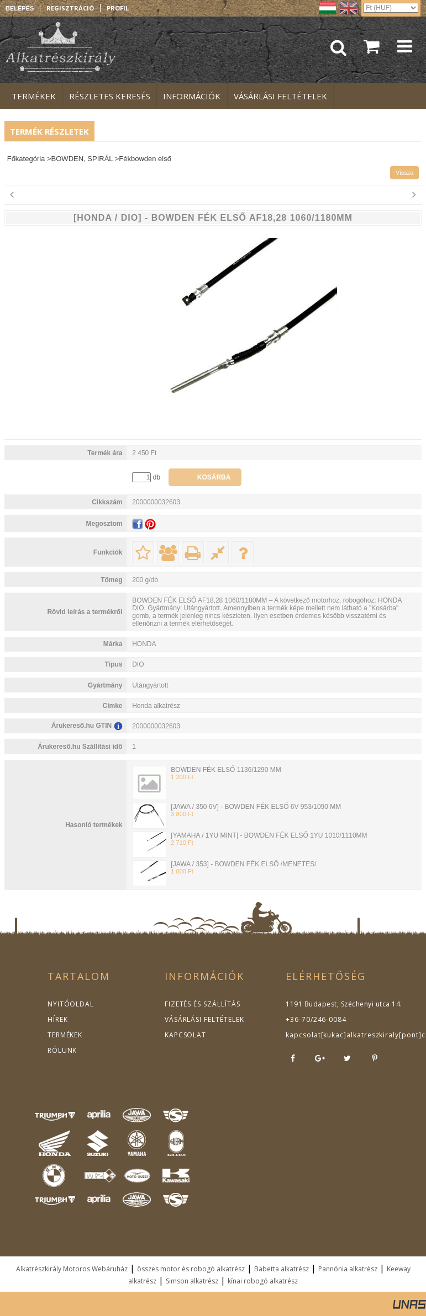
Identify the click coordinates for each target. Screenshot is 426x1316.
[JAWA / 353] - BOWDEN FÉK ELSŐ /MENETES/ (243, 864)
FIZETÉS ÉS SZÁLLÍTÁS (200, 1004)
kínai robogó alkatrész (263, 1281)
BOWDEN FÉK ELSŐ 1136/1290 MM (226, 770)
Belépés (20, 8)
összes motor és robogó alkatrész (191, 1269)
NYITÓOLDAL (70, 1004)
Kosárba (214, 477)
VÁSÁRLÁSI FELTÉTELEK (202, 1019)
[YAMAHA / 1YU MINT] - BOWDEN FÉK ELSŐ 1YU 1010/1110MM (269, 835)
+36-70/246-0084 (314, 1019)
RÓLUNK (62, 1050)
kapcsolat (302, 1035)
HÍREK (57, 1019)
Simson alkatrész (192, 1281)
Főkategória (26, 158)
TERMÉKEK (64, 1035)
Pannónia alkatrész (347, 1269)
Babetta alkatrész (281, 1269)
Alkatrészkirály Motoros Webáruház (72, 1269)
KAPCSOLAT (184, 1035)
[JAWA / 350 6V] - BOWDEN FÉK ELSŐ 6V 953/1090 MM (256, 807)
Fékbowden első (145, 158)
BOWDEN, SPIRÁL (82, 158)
